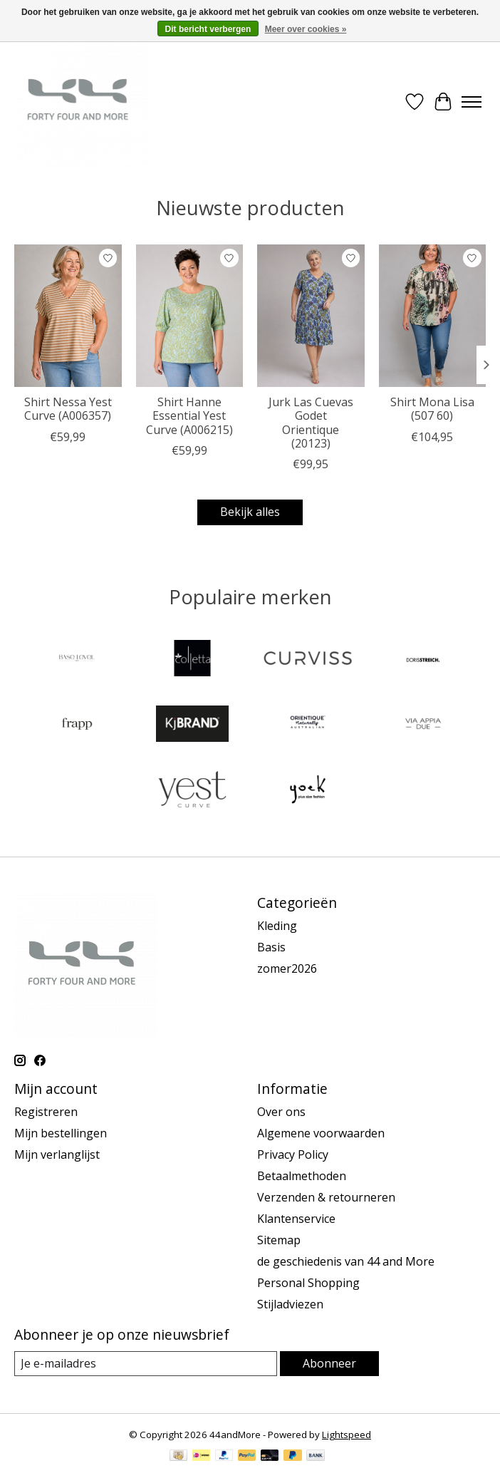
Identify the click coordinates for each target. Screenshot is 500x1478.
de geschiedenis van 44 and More (345, 1261)
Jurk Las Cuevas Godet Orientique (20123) (311, 422)
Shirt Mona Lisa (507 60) (432, 408)
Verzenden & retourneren (326, 1197)
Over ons (281, 1112)
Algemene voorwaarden (321, 1133)
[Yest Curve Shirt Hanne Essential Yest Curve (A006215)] (190, 315)
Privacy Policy (292, 1154)
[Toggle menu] (471, 102)
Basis (271, 947)
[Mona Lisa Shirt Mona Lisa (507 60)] (432, 315)
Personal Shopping (308, 1283)
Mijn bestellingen (60, 1133)
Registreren (46, 1112)
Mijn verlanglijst (57, 1154)
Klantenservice (296, 1218)
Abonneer (329, 1363)
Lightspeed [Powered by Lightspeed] (346, 1434)
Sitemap (279, 1240)
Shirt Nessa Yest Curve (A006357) (68, 408)
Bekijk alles (250, 512)
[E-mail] (145, 1363)
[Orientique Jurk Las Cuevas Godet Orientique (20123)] (311, 315)
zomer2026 (287, 968)
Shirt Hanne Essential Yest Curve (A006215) (189, 415)
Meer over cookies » (306, 29)
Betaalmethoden (301, 1176)
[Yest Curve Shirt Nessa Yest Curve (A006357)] (68, 315)
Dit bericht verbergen (208, 29)
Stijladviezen (290, 1304)
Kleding (277, 926)
